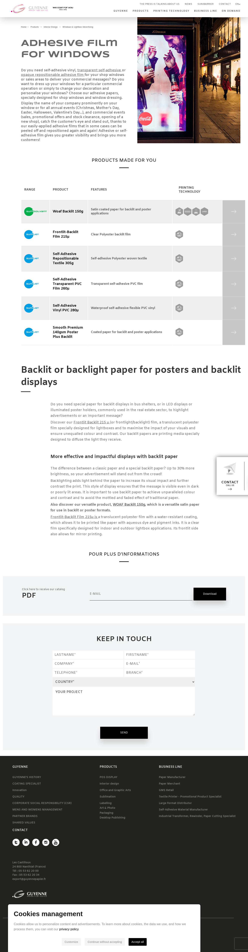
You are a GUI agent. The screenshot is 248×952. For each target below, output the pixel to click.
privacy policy (88, 929)
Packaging (106, 813)
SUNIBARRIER (206, 4)
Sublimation (108, 797)
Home (23, 27)
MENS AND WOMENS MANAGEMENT (37, 810)
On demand (231, 11)
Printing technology (171, 11)
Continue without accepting (124, 941)
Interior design (51, 27)
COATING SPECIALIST (26, 784)
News (188, 4)
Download (210, 594)
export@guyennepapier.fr (29, 879)
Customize (91, 941)
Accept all (157, 941)
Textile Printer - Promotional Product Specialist (190, 797)
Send (124, 733)
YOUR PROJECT (124, 701)
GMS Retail (166, 790)
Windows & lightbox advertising (77, 27)
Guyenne (121, 11)
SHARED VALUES (23, 823)
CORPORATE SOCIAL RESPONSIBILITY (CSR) (42, 803)
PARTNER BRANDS (25, 816)
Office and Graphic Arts (115, 790)
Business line (205, 11)
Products (141, 11)
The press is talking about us (159, 4)
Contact (225, 4)
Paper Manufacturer (172, 777)
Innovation (19, 790)
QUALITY (18, 797)
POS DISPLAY (108, 777)
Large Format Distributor (175, 803)
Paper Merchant (169, 784)
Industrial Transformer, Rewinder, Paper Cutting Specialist (197, 816)
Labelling (106, 803)
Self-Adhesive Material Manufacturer (183, 810)
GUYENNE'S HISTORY (26, 777)
